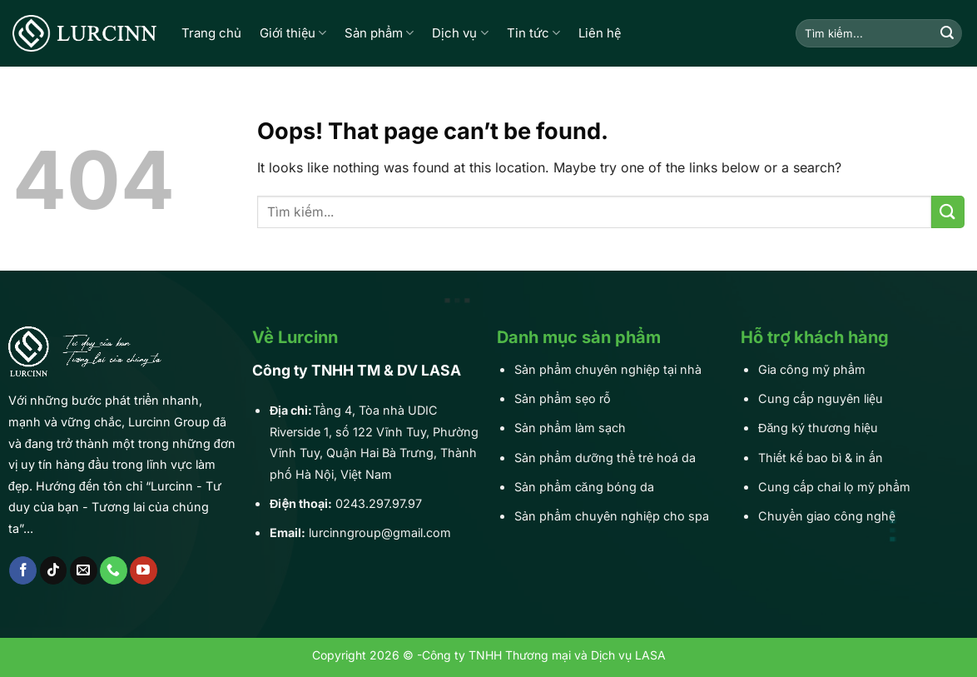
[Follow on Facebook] (23, 570)
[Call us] (113, 570)
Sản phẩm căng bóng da (584, 487)
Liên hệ (599, 33)
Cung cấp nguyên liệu (820, 398)
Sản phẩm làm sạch (570, 428)
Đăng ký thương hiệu (818, 428)
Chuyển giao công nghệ (826, 516)
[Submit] (947, 33)
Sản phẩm (379, 33)
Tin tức (533, 33)
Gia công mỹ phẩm (811, 369)
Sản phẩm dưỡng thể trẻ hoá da (605, 458)
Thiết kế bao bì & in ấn (820, 458)
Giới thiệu (293, 33)
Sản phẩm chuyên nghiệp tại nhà (608, 369)
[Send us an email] (83, 570)
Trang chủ (211, 33)
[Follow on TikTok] (53, 570)
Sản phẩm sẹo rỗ (562, 398)
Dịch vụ (460, 33)
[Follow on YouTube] (143, 570)
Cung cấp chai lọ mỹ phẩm (834, 487)
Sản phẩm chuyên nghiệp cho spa (611, 516)
